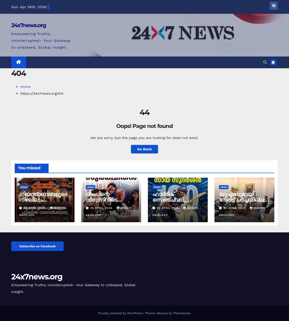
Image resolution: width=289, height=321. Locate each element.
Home (25, 87)
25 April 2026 (168, 208)
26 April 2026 (35, 208)
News (24, 187)
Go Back (144, 149)
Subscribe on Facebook (37, 246)
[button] (265, 62)
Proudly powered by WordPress (120, 313)
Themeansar (181, 313)
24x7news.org (28, 25)
